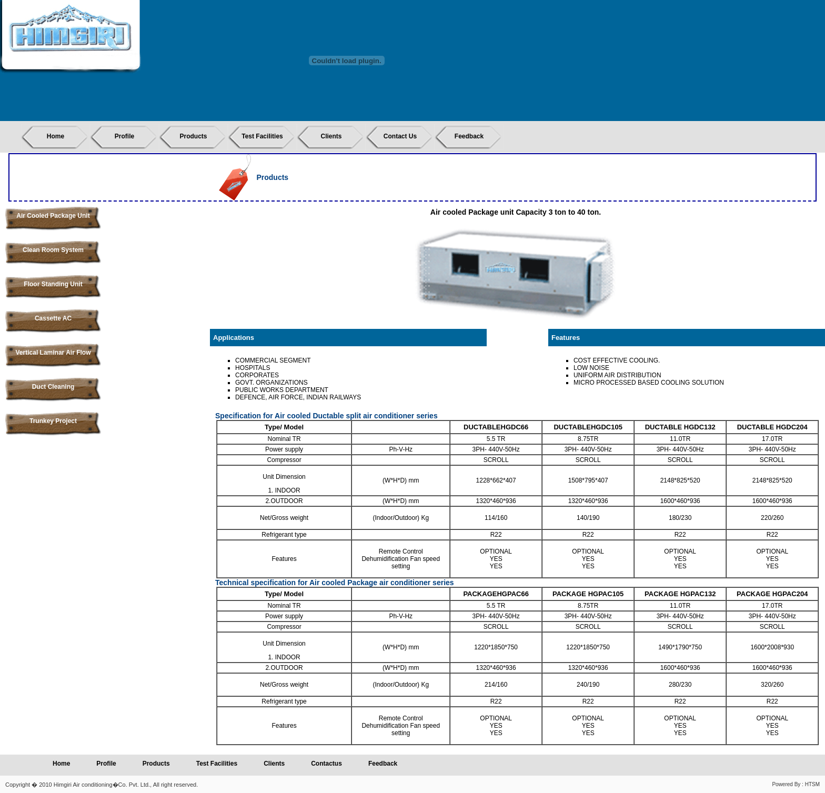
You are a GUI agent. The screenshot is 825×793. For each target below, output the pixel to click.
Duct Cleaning (53, 386)
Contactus (326, 763)
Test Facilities (262, 136)
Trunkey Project (53, 421)
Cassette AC (53, 318)
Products (193, 136)
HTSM (812, 784)
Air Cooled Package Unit (52, 215)
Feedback (469, 136)
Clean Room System (53, 250)
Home (55, 136)
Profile (124, 136)
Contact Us (400, 136)
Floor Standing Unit (53, 284)
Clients (330, 136)
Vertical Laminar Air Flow (53, 352)
